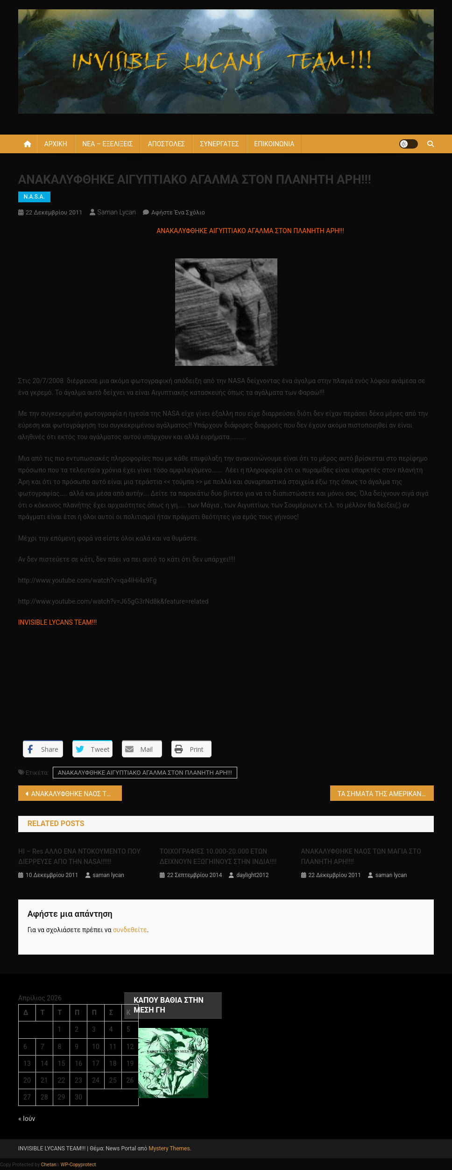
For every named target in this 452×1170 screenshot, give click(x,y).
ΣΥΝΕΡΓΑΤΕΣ (219, 144)
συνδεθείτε (130, 930)
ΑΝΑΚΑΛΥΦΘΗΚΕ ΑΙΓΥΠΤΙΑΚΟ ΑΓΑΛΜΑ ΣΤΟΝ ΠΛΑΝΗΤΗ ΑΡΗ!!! (145, 772)
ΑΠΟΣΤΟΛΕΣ (166, 144)
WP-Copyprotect (78, 1165)
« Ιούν (26, 1118)
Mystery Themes (169, 1148)
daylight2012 (252, 875)
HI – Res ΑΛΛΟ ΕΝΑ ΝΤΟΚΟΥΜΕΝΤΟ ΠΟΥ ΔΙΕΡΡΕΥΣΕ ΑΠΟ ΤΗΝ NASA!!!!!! (79, 856)
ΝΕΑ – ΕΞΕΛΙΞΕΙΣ (107, 144)
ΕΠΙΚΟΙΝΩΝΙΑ (274, 144)
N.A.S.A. (34, 196)
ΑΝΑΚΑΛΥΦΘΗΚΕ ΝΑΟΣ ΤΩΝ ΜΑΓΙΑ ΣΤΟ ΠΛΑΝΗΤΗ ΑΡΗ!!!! (76, 794)
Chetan (48, 1165)
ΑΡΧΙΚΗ (55, 144)
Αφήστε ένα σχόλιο (178, 212)
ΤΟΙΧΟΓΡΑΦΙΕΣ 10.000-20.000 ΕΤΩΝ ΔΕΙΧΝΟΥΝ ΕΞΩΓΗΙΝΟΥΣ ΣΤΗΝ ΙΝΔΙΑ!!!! (218, 856)
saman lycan (117, 212)
